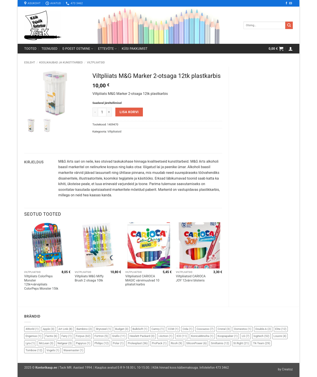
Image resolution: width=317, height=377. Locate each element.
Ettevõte (107, 49)
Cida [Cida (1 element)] (187, 329)
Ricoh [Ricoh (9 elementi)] (176, 343)
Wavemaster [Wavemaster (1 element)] (73, 350)
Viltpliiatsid (96, 62)
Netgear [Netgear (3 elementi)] (64, 343)
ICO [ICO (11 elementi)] (182, 336)
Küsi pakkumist (134, 49)
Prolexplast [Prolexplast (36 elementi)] (137, 343)
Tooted (30, 49)
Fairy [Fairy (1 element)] (66, 336)
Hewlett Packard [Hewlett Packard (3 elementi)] (142, 336)
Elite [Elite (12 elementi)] (280, 329)
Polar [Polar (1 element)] (118, 343)
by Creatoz (285, 369)
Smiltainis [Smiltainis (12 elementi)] (220, 343)
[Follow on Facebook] (286, 3)
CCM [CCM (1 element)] (173, 329)
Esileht (29, 62)
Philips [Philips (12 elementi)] (101, 343)
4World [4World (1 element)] (32, 329)
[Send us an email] (290, 3)
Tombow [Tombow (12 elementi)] (34, 350)
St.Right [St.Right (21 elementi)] (241, 343)
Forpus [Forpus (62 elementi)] (83, 336)
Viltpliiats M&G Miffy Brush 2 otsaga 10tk (89, 278)
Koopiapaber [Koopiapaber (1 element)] (227, 336)
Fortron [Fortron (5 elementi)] (101, 336)
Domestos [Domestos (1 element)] (242, 329)
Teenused (49, 49)
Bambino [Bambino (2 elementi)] (84, 329)
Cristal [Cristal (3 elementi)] (224, 329)
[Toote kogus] (102, 112)
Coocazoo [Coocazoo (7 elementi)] (205, 329)
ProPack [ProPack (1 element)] (159, 343)
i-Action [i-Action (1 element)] (165, 336)
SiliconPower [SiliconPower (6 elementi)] (196, 343)
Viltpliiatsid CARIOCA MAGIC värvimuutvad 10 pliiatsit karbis (142, 280)
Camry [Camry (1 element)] (157, 329)
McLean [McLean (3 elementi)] (46, 343)
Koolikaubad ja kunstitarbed (61, 62)
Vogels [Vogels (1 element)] (52, 350)
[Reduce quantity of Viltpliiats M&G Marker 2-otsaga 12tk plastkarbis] (95, 112)
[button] (276, 48)
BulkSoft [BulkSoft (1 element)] (140, 329)
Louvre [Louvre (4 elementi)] (280, 336)
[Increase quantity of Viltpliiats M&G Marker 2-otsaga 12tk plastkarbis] (109, 112)
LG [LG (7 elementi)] (245, 336)
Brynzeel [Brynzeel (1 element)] (103, 329)
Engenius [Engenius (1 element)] (33, 336)
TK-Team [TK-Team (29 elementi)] (261, 343)
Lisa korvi (129, 112)
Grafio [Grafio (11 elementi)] (118, 336)
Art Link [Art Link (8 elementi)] (65, 329)
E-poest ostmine (78, 49)
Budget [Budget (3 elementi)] (121, 329)
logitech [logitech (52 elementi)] (261, 336)
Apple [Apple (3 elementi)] (48, 329)
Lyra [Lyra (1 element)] (30, 343)
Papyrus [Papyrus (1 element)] (83, 343)
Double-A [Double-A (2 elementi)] (263, 329)
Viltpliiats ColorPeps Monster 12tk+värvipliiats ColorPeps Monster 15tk (41, 282)
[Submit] (289, 25)
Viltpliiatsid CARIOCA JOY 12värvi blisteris (191, 278)
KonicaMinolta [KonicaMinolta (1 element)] (202, 336)
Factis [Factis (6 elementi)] (51, 336)
